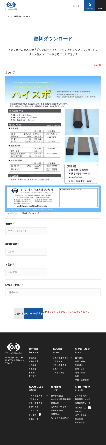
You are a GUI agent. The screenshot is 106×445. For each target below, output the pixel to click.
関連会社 (33, 368)
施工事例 (79, 418)
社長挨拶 (33, 365)
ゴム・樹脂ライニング (62, 357)
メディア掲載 (81, 415)
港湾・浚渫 (80, 372)
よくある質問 (81, 395)
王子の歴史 (33, 361)
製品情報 (64, 350)
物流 (77, 376)
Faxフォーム (83, 407)
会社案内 (35, 414)
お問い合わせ (86, 388)
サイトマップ (81, 422)
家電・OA (79, 368)
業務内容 (55, 403)
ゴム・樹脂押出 (59, 365)
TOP (7, 16)
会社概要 (33, 357)
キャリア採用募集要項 (60, 399)
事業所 (31, 372)
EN (79, 6)
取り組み (33, 376)
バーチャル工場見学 (60, 417)
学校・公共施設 (82, 379)
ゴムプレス (57, 368)
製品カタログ (40, 388)
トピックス (80, 411)
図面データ (33, 418)
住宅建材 (79, 365)
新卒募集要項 (57, 395)
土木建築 (79, 357)
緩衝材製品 (33, 406)
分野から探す (86, 350)
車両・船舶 (80, 361)
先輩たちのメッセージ (60, 406)
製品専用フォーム (83, 399)
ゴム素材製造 (58, 372)
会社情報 (40, 350)
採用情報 (62, 388)
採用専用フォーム (83, 403)
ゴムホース (57, 361)
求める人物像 (57, 410)
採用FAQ (55, 414)
